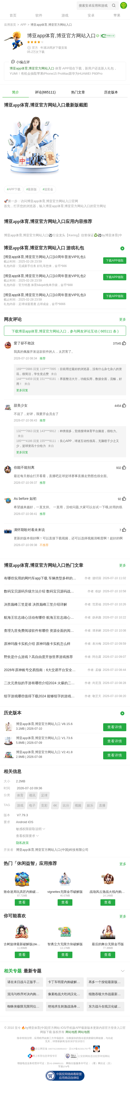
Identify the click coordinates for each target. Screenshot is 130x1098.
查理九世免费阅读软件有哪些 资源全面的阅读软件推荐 (40, 631)
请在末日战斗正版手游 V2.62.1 (25, 982)
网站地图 (71, 1032)
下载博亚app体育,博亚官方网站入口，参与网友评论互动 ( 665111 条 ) (65, 331)
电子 (32, 805)
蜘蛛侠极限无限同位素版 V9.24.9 (25, 1006)
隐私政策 (22, 843)
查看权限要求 (28, 836)
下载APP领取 (115, 260)
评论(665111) (45, 92)
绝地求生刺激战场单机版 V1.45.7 (66, 1006)
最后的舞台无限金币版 (108, 944)
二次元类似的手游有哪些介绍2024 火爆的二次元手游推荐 (40, 683)
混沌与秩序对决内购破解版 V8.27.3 (25, 994)
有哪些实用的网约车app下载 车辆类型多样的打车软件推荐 (40, 578)
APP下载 (13, 189)
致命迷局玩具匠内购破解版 (22, 892)
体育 (20, 795)
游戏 (20, 805)
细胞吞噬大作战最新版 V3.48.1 (106, 994)
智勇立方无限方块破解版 (65, 944)
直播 (102, 805)
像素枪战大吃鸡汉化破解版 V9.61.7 (66, 994)
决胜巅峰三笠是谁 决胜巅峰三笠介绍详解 (35, 604)
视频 (78, 805)
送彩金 (48, 189)
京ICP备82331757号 (80, 1048)
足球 (44, 795)
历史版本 (111, 92)
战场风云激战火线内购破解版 (108, 892)
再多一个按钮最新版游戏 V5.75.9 (106, 982)
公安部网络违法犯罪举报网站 (94, 1055)
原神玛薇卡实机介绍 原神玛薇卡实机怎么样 (37, 644)
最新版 (31, 189)
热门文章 (78, 92)
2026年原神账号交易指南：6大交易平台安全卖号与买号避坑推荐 (40, 670)
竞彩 (44, 805)
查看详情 (114, 727)
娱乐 (90, 805)
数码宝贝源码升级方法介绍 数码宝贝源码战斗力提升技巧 (40, 591)
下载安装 (61, 47)
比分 (66, 805)
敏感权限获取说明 (31, 829)
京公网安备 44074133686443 (50, 1048)
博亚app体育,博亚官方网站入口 (34, 5)
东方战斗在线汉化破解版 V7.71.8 (106, 1006)
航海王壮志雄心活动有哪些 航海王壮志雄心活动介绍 (40, 617)
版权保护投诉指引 (75, 1041)
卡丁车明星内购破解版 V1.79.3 (66, 982)
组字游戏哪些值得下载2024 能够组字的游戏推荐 (40, 696)
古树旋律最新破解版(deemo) (22, 944)
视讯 (32, 795)
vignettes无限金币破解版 (64, 892)
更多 (122, 319)
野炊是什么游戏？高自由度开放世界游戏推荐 (38, 657)
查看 (22, 902)
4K (55, 805)
